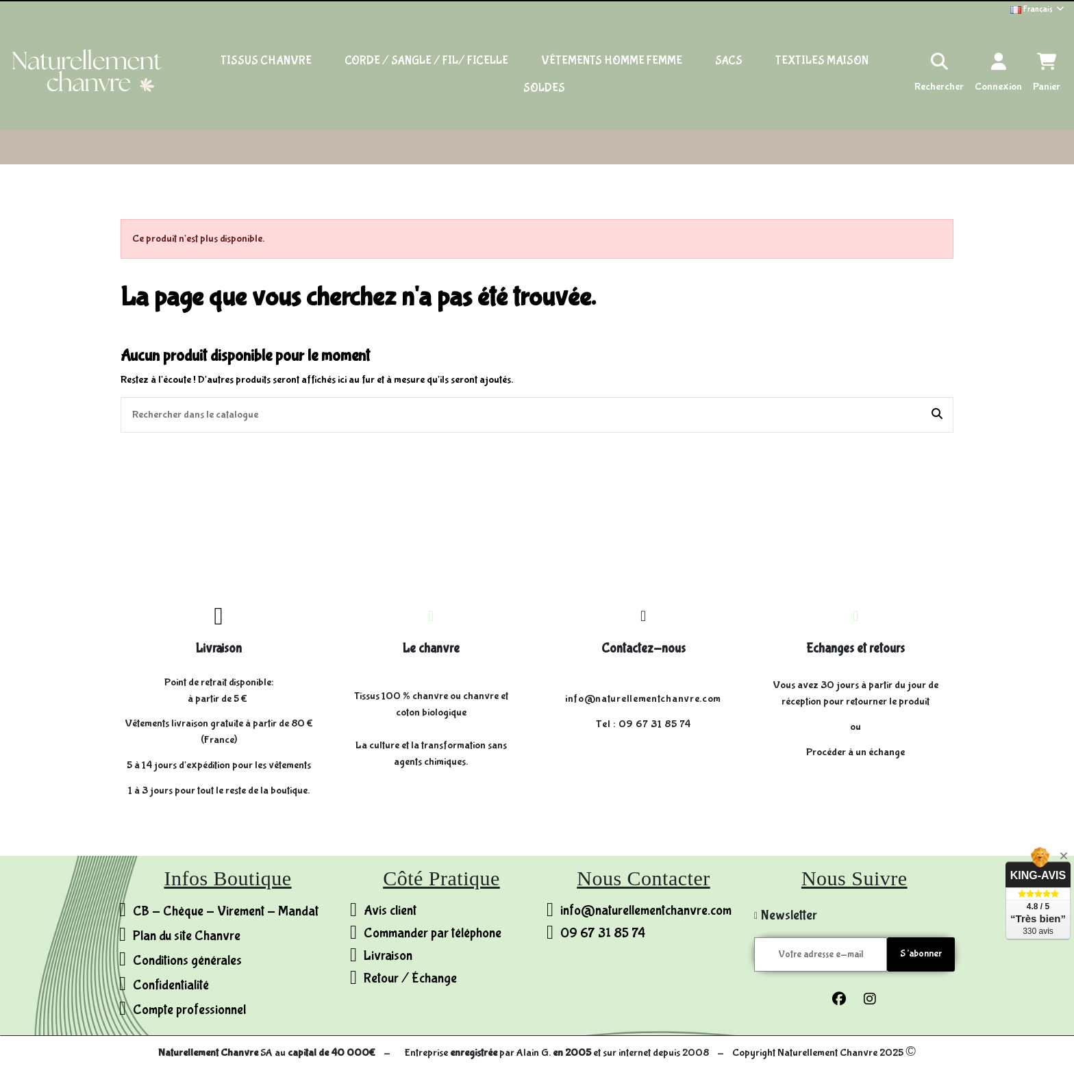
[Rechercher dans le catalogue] (937, 415)
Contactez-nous (643, 648)
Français (1038, 9)
